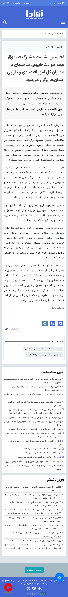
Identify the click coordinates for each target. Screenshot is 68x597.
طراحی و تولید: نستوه (34, 593)
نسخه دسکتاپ (34, 570)
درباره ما (26, 3)
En (4, 3)
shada (34, 14)
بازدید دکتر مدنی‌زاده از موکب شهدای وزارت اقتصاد (41, 448)
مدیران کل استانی (52, 354)
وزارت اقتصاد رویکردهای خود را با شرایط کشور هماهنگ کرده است (35, 540)
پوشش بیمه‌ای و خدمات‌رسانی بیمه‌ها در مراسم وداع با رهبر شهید (34, 417)
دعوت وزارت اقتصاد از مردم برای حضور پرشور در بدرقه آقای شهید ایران (33, 461)
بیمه (45, 33)
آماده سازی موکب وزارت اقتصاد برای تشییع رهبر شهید (39, 457)
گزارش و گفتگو (55, 480)
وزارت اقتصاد (33, 354)
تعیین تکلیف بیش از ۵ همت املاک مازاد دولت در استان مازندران (35, 429)
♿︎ (60, 577)
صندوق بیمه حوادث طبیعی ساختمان (43, 349)
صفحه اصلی (57, 33)
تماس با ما (16, 3)
